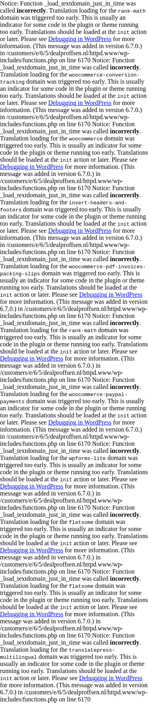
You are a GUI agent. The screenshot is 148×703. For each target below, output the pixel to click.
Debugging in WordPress (79, 39)
